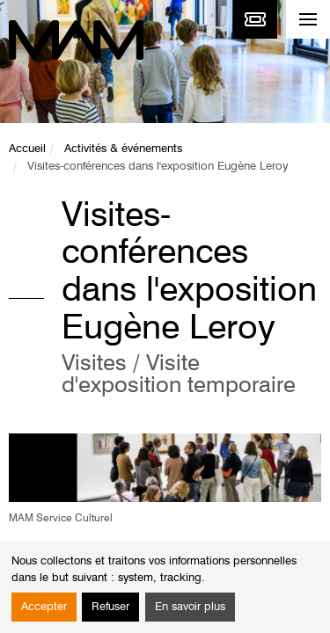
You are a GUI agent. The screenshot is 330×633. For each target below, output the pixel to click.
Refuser (110, 607)
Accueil (27, 149)
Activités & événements (123, 149)
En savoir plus (190, 607)
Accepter (44, 607)
